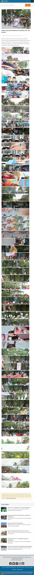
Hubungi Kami (19, 569)
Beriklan (14, 569)
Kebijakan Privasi (20, 567)
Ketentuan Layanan (29, 567)
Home (3, 567)
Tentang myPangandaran (10, 567)
